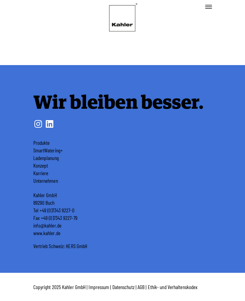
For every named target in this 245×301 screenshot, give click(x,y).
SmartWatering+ (48, 150)
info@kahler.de (47, 225)
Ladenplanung (46, 158)
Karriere (40, 173)
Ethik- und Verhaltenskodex (173, 287)
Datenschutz (123, 287)
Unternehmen (45, 180)
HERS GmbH (76, 246)
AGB (141, 287)
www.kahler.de (46, 233)
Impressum (99, 287)
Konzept (40, 165)
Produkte (41, 142)
